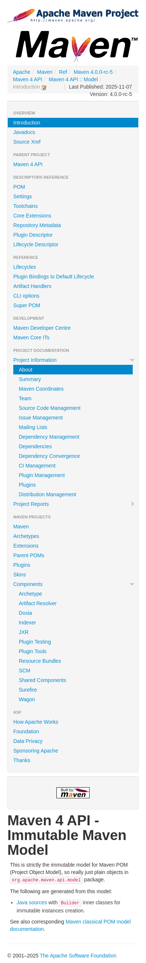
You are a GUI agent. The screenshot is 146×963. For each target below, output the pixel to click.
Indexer (27, 623)
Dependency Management (49, 437)
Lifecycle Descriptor (35, 244)
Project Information (74, 360)
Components (74, 584)
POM (19, 187)
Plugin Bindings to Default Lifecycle (53, 277)
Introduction (26, 123)
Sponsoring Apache (35, 751)
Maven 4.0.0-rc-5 (93, 72)
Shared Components (42, 680)
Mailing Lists (33, 427)
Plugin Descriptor (33, 235)
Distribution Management (47, 494)
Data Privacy (27, 741)
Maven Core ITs (31, 337)
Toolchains (25, 206)
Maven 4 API (27, 79)
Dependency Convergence (49, 456)
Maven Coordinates (41, 389)
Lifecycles (24, 267)
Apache (21, 72)
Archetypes (26, 536)
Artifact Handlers (32, 286)
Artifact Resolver (38, 603)
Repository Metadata (37, 225)
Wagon (27, 699)
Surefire (28, 690)
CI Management (37, 466)
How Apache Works (35, 722)
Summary (30, 379)
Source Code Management (49, 408)
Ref (63, 72)
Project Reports (74, 504)
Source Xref (27, 142)
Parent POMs (28, 555)
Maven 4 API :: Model (73, 79)
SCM (24, 671)
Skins (19, 575)
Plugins (27, 485)
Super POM (26, 305)
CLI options (26, 296)
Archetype (30, 594)
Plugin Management (42, 475)
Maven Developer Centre (42, 328)
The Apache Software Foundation (78, 956)
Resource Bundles (40, 661)
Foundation (26, 731)
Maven (44, 72)
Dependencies (35, 446)
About (25, 370)
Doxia (25, 613)
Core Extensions (32, 216)
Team (25, 398)
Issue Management (41, 418)
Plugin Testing (35, 642)
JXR (23, 632)
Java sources (32, 902)
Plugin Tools (32, 651)
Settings (22, 196)
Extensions (25, 546)
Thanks (21, 760)
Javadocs (24, 132)
